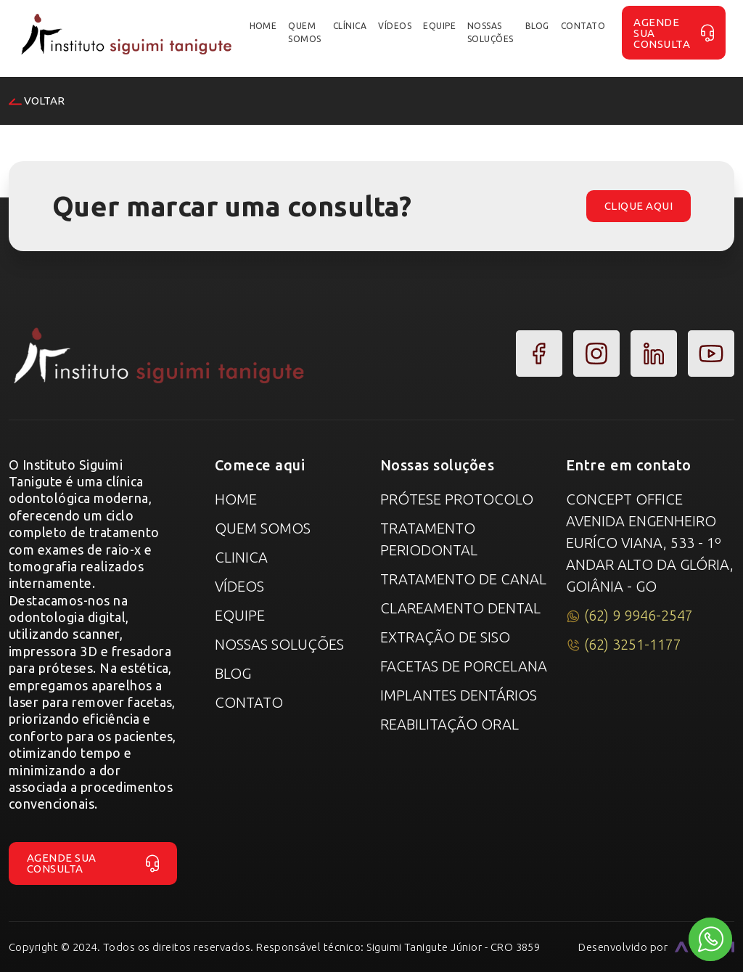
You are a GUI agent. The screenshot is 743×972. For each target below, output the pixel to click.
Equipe (240, 615)
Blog (233, 673)
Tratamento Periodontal (428, 539)
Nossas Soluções (279, 644)
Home (236, 499)
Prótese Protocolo (456, 499)
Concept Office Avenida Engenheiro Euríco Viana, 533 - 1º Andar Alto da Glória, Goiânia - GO (650, 543)
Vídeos (239, 586)
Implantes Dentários (458, 695)
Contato (249, 702)
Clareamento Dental (460, 608)
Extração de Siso (445, 637)
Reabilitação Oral (449, 724)
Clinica (241, 557)
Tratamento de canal (463, 579)
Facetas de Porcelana (463, 666)
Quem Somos (263, 528)
